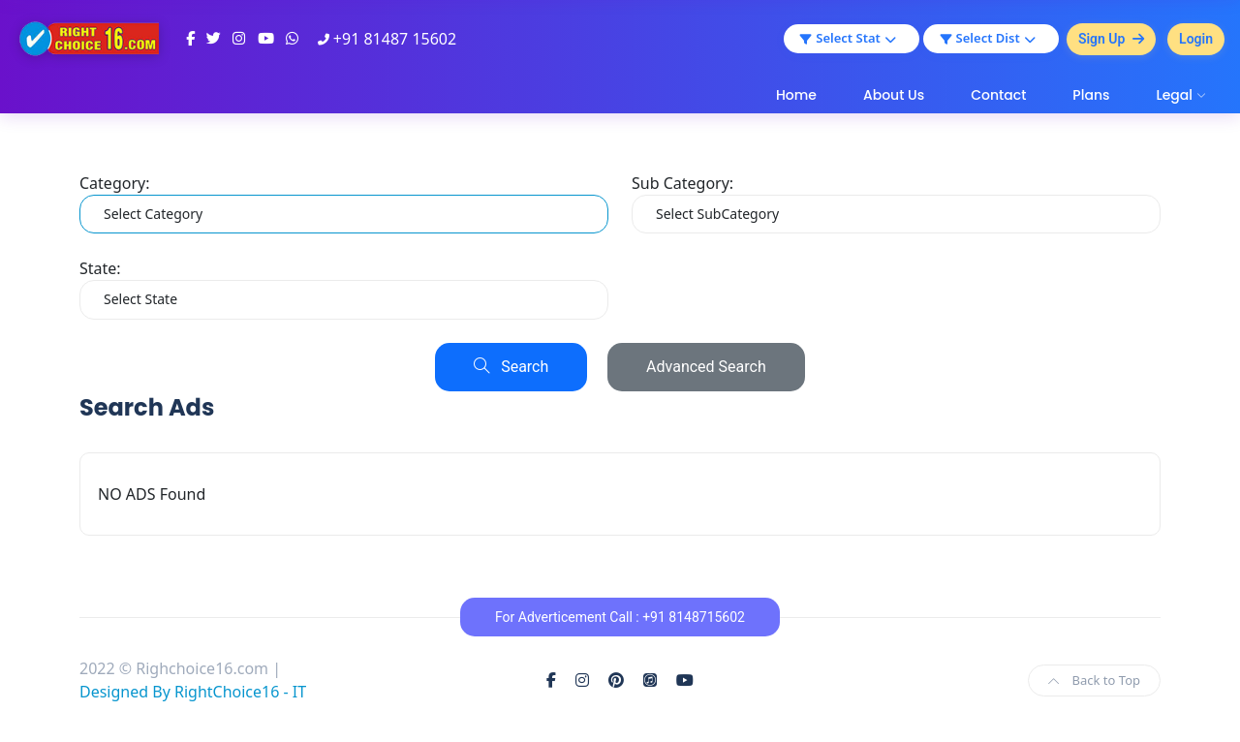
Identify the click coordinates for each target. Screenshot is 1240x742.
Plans (1090, 95)
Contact (998, 95)
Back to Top (1094, 680)
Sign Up (1111, 38)
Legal (1174, 95)
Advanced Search (706, 366)
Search (511, 366)
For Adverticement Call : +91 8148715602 (620, 617)
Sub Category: (682, 183)
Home (796, 95)
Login (1196, 38)
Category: (114, 183)
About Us (893, 95)
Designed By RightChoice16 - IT (192, 691)
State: (100, 268)
